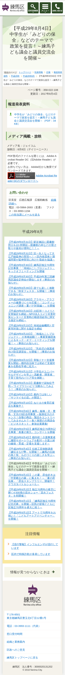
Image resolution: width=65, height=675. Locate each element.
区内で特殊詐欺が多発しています (30, 554)
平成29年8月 (29, 76)
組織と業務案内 (16, 641)
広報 (48, 72)
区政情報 (38, 72)
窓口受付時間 (14, 634)
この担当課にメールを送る (24, 214)
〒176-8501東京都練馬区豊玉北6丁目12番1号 (26, 616)
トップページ (25, 72)
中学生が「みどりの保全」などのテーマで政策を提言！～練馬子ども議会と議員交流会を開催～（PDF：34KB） (35, 119)
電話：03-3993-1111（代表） (24, 626)
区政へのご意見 (16, 649)
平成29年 (15, 76)
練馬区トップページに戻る (22, 657)
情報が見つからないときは (30, 572)
